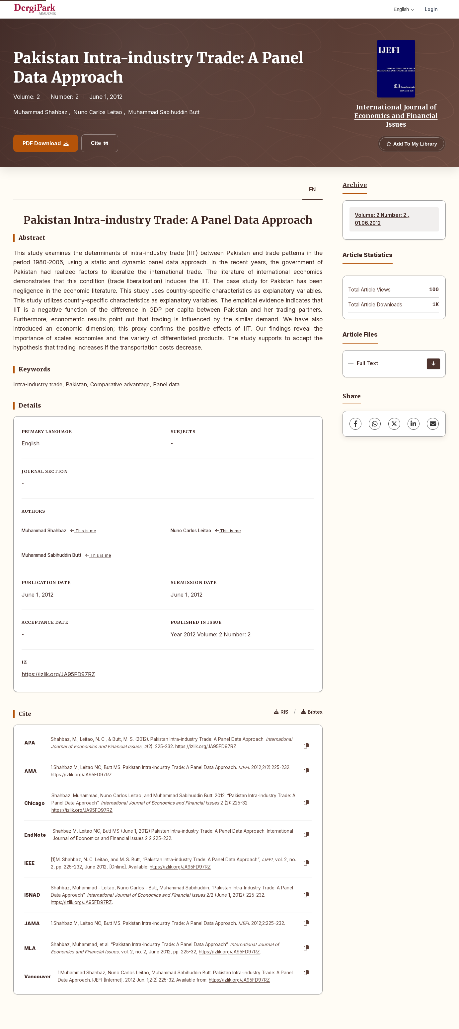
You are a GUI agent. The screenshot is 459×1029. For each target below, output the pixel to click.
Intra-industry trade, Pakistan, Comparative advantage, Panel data (96, 384)
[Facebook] (355, 424)
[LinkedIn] (414, 424)
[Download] (433, 363)
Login (431, 9)
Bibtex (312, 712)
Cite (100, 143)
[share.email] (433, 424)
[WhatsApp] (375, 424)
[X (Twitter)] (394, 424)
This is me (83, 530)
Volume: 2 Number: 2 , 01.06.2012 (382, 219)
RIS (281, 712)
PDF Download (46, 143)
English (404, 9)
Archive (355, 185)
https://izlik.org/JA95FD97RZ (58, 674)
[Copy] (306, 746)
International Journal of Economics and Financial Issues (396, 116)
